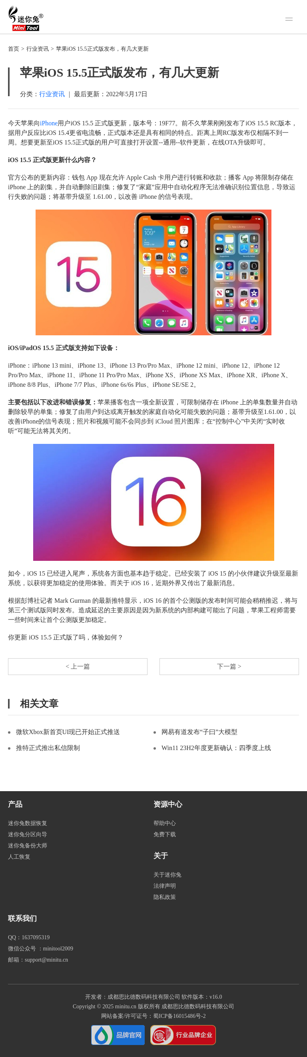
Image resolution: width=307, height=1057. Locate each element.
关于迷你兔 (167, 875)
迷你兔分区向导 (27, 834)
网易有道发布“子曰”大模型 (199, 731)
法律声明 (165, 886)
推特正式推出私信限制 (48, 747)
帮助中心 (165, 823)
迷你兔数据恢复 (27, 823)
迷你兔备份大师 (27, 846)
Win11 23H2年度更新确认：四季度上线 (216, 747)
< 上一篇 (78, 666)
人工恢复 (19, 857)
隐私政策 (165, 897)
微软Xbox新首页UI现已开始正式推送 (68, 731)
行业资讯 (37, 49)
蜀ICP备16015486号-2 (179, 1016)
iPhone (49, 123)
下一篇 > (229, 666)
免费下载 (165, 834)
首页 (13, 49)
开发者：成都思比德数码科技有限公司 (132, 997)
